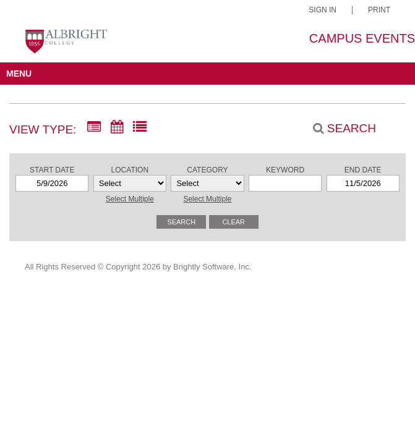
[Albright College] (66, 45)
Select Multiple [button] (130, 199)
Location (129, 170)
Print (379, 10)
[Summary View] (94, 127)
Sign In (322, 10)
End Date (363, 170)
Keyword (285, 170)
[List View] (140, 127)
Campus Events (362, 38)
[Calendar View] (117, 127)
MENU (19, 73)
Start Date (52, 170)
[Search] (337, 128)
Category (207, 170)
